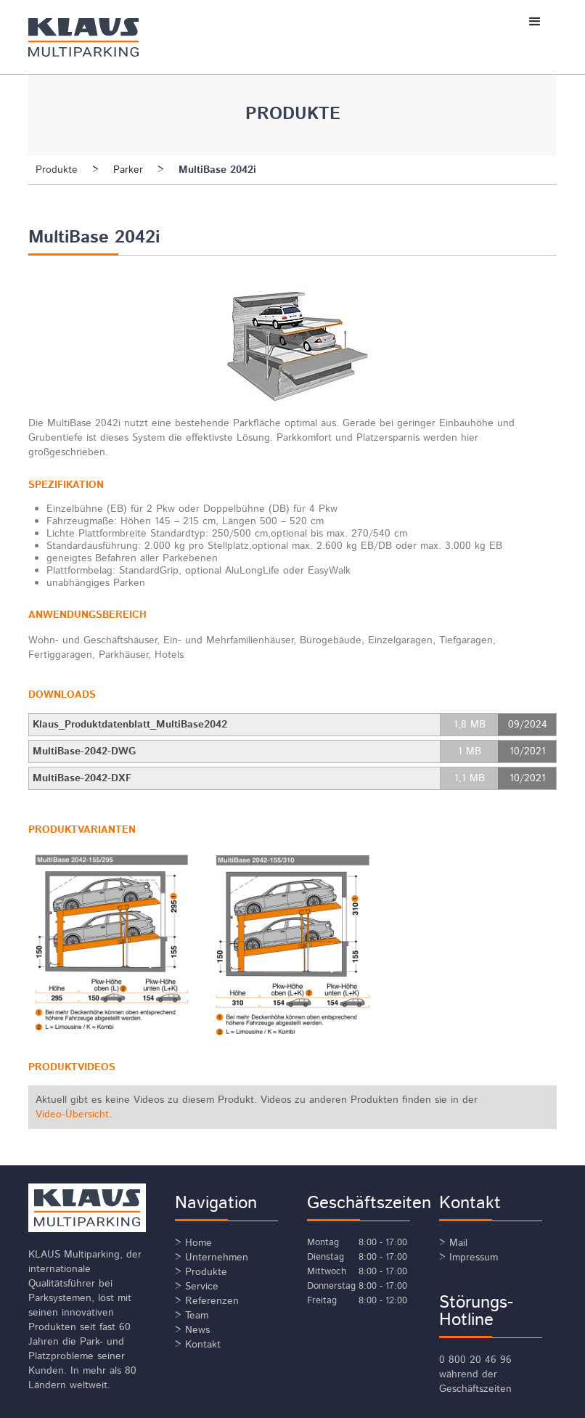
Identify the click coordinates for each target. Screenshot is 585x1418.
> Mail (453, 1243)
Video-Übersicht (72, 1114)
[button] (535, 22)
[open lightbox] (111, 943)
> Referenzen (207, 1301)
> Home (193, 1243)
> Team (191, 1315)
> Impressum (468, 1257)
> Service (196, 1286)
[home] (105, 37)
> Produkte (201, 1272)
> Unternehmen (211, 1257)
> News (192, 1330)
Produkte (57, 170)
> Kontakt (198, 1344)
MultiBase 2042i (217, 170)
